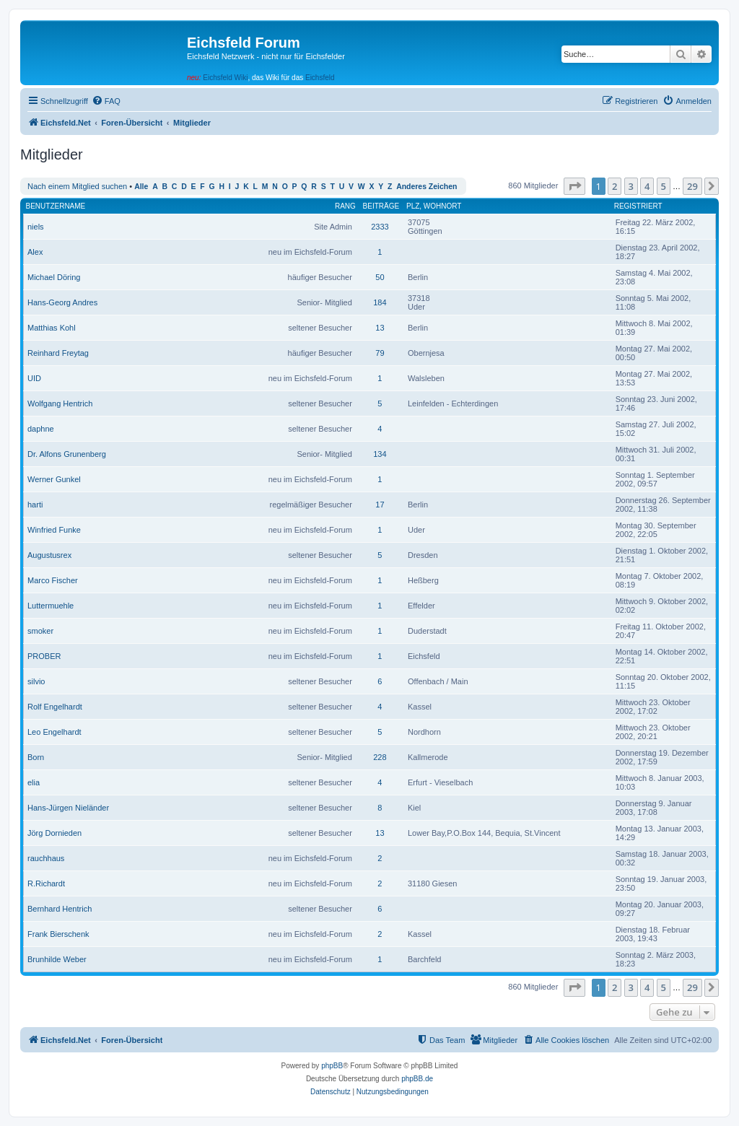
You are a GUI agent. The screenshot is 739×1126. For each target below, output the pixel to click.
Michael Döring (53, 277)
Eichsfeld (320, 78)
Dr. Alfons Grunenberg (66, 454)
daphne (40, 428)
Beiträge (381, 206)
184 (379, 302)
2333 (379, 226)
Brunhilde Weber (57, 959)
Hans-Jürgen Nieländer (68, 807)
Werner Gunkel (54, 479)
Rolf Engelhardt (54, 706)
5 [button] (663, 186)
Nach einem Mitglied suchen (77, 186)
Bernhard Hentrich (59, 908)
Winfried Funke (54, 529)
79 (379, 353)
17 (379, 504)
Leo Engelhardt (54, 732)
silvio (36, 681)
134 (379, 454)
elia (33, 782)
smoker (40, 631)
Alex (35, 252)
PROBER (44, 656)
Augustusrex (49, 555)
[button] (574, 186)
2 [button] (614, 186)
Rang (345, 206)
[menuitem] (106, 101)
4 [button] (647, 186)
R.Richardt (46, 883)
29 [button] (692, 186)
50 (379, 277)
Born (35, 757)
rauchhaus (45, 858)
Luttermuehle (50, 605)
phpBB (332, 1066)
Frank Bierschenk (58, 934)
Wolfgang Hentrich (59, 403)
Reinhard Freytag (58, 353)
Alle (141, 187)
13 (379, 327)
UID (34, 378)
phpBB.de (417, 1079)
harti (35, 504)
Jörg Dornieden (54, 833)
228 (379, 757)
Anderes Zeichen (426, 187)
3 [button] (631, 186)
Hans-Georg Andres (62, 302)
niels (35, 226)
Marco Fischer (52, 580)
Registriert (638, 206)
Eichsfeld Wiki (225, 78)
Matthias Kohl (51, 327)
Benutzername (56, 206)
